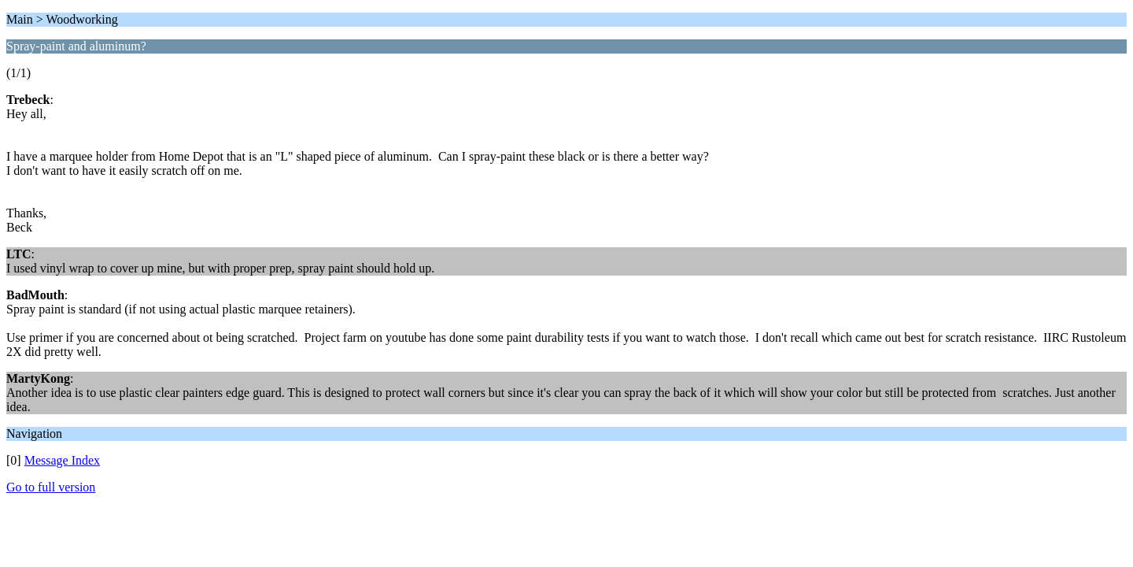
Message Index (62, 460)
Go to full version (50, 487)
